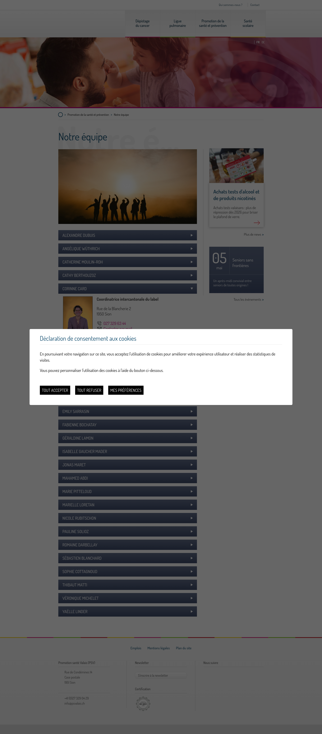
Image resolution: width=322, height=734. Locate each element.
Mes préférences (125, 390)
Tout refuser (89, 390)
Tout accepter (55, 390)
